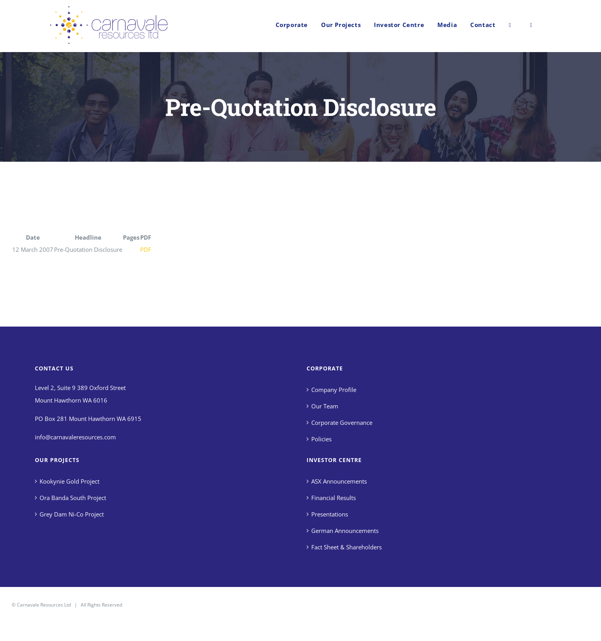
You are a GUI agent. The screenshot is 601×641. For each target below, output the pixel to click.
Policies (321, 439)
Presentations (329, 514)
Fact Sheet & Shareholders (346, 547)
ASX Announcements (339, 481)
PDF (145, 249)
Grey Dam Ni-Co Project (72, 514)
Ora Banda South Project (73, 498)
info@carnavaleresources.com (75, 437)
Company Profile (333, 390)
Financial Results (333, 498)
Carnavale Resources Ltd (44, 604)
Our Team (324, 406)
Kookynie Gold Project (69, 481)
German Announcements (345, 530)
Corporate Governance (341, 422)
